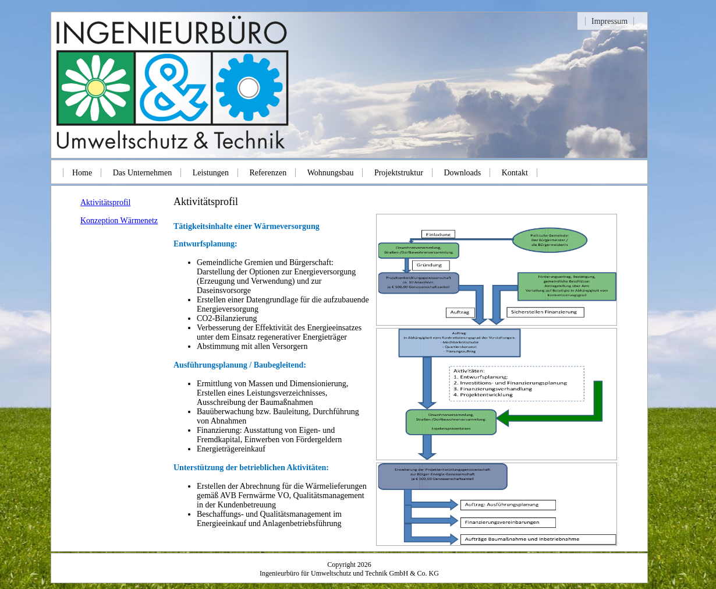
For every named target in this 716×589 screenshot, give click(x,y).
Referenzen (267, 172)
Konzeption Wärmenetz (119, 220)
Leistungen (211, 172)
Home (82, 172)
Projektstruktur (398, 172)
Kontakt (515, 172)
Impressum (609, 21)
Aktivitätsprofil (105, 202)
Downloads (462, 172)
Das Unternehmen (142, 172)
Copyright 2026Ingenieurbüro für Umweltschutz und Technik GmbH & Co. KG (349, 568)
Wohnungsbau (330, 172)
